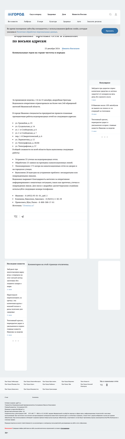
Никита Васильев (70, 48)
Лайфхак (27, 21)
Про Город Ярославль (49, 381)
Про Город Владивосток (31, 389)
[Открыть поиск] (110, 14)
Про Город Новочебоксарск (32, 381)
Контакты (35, 397)
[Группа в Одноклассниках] (107, 385)
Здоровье (51, 14)
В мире (40, 21)
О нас (6, 397)
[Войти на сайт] (116, 14)
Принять (110, 31)
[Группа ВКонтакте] (101, 385)
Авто (79, 21)
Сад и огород (35, 14)
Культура (53, 21)
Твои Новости (85, 381)
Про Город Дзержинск (11, 389)
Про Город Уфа (66, 384)
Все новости (13, 21)
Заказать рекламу (94, 21)
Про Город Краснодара (50, 389)
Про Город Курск (29, 384)
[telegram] (23, 216)
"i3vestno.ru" (28, 205)
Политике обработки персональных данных (37, 32)
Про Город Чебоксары (11, 381)
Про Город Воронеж (68, 381)
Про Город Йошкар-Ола (12, 384)
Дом (64, 14)
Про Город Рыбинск (49, 384)
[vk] (16, 216)
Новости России (79, 14)
